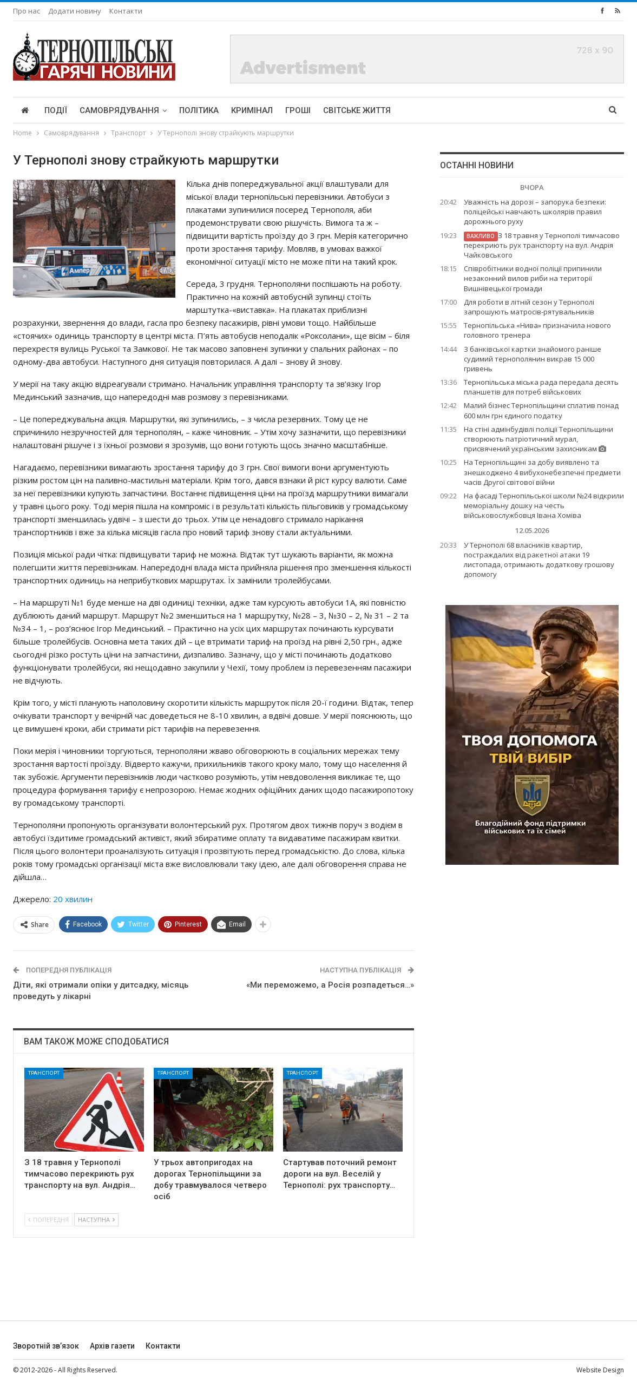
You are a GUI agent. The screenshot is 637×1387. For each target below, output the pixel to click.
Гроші (298, 110)
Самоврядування (119, 110)
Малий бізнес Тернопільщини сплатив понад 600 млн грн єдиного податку (541, 410)
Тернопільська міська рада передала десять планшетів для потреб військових (541, 387)
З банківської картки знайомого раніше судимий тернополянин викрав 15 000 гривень (532, 358)
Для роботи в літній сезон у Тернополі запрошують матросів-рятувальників (529, 307)
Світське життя (357, 110)
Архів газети (112, 1346)
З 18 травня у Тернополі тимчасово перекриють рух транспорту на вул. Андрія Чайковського (542, 245)
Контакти (125, 11)
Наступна (96, 1219)
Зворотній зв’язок (46, 1346)
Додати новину (74, 11)
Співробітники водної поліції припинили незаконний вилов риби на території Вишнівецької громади (533, 278)
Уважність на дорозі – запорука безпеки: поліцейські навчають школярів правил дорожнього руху (535, 211)
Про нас (26, 11)
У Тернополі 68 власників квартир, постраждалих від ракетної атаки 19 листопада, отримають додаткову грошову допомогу (539, 560)
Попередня (48, 1219)
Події (55, 110)
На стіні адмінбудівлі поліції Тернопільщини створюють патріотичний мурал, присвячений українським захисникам (538, 438)
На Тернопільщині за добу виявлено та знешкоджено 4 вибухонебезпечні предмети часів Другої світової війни (542, 472)
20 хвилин (73, 898)
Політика (199, 110)
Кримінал (252, 110)
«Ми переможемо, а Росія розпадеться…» (330, 985)
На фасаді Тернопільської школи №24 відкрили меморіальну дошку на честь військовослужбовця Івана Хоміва (544, 505)
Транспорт (44, 1073)
